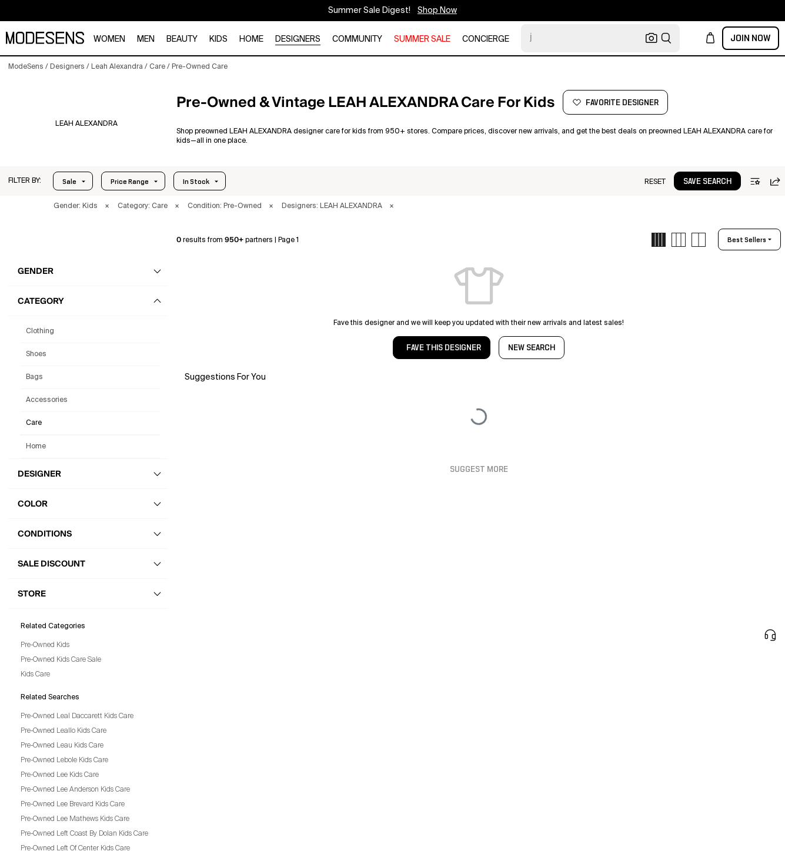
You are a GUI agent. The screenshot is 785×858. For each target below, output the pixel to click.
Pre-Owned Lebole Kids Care (64, 760)
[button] (24, 181)
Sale (69, 181)
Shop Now (437, 10)
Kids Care (35, 674)
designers (297, 39)
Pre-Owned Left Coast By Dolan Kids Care (84, 833)
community (357, 39)
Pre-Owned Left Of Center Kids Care (75, 848)
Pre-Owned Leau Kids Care (62, 745)
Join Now (750, 38)
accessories (47, 400)
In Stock (196, 181)
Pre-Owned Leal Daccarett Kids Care (77, 716)
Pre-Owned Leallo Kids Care (63, 731)
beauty (182, 39)
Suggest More (479, 469)
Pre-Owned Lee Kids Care (60, 775)
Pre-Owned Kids (45, 645)
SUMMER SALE (422, 39)
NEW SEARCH (531, 348)
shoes (36, 354)
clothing (40, 331)
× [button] (107, 206)
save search (707, 181)
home (251, 39)
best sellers (746, 239)
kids (218, 39)
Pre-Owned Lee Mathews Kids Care (75, 819)
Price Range (130, 181)
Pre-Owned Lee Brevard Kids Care (73, 804)
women (109, 39)
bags (34, 377)
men (146, 39)
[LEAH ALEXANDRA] (86, 124)
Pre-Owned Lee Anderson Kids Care (75, 789)
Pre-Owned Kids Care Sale (61, 659)
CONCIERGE (485, 39)
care (34, 423)
